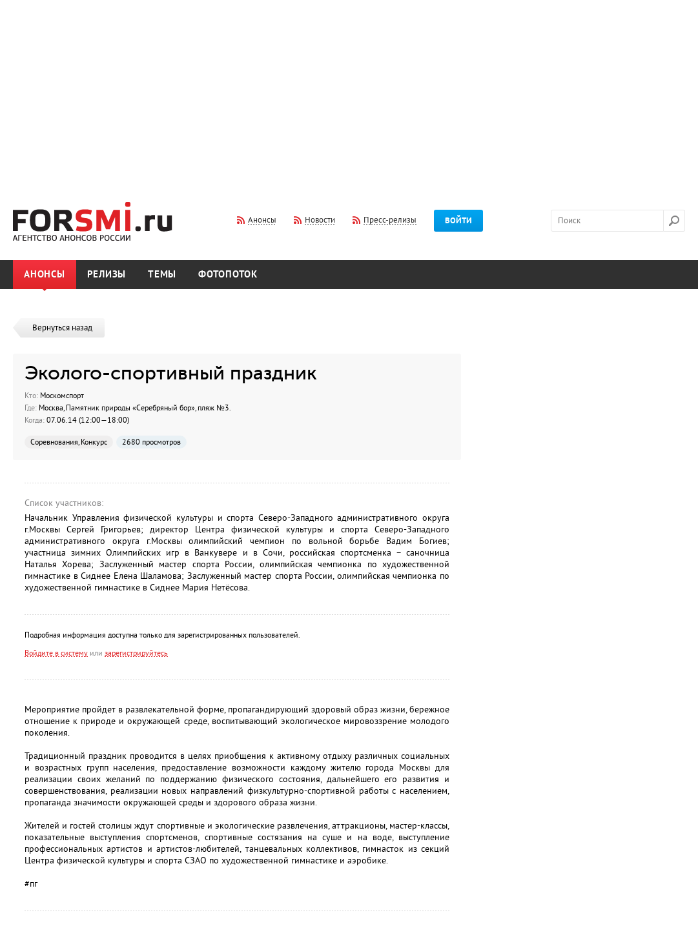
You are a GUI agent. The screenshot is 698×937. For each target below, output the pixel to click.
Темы (162, 274)
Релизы (107, 274)
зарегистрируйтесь (136, 653)
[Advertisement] (349, 92)
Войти (458, 221)
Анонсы (44, 274)
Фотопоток (228, 274)
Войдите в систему (56, 653)
